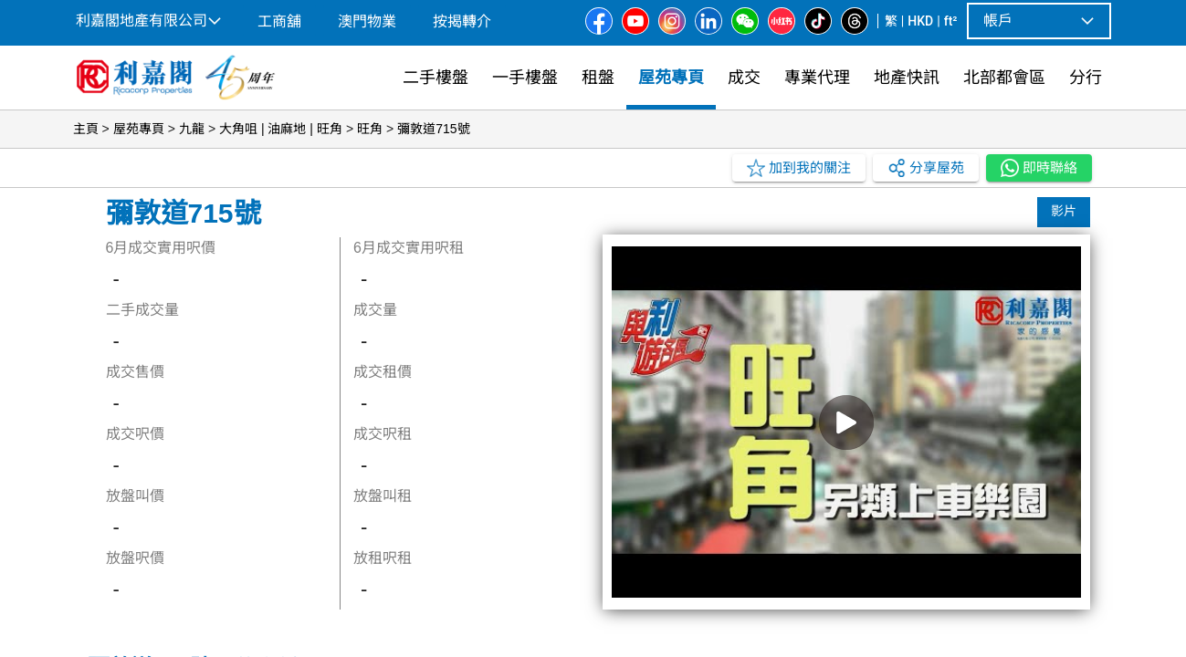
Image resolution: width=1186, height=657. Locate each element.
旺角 (370, 128)
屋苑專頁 (138, 128)
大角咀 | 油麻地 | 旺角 (280, 128)
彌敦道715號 (433, 128)
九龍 (192, 128)
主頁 (86, 128)
